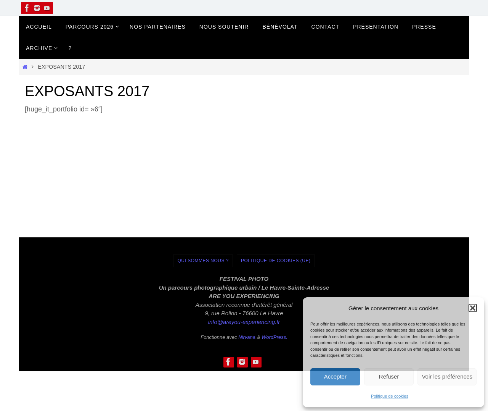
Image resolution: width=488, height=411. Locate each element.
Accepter (335, 376)
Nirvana (246, 337)
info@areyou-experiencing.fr (244, 322)
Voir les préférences (447, 376)
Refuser (389, 376)
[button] (473, 308)
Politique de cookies (389, 396)
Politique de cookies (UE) (276, 260)
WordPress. (274, 337)
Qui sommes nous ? (203, 260)
